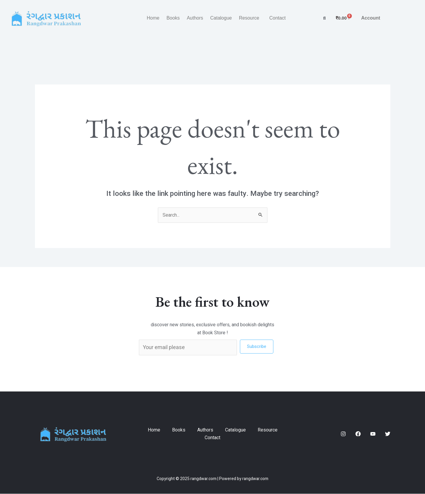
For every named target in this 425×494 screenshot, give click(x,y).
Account (370, 17)
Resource (249, 17)
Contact (277, 17)
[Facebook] (358, 434)
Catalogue (221, 17)
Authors (195, 17)
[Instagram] (343, 434)
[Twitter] (387, 434)
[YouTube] (373, 434)
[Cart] (343, 18)
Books (172, 17)
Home (153, 17)
